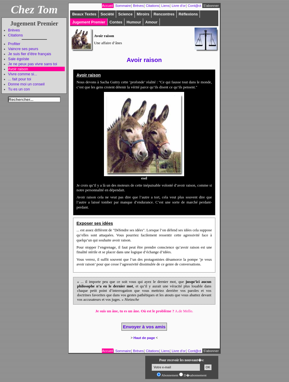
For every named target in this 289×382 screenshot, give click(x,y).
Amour (151, 22)
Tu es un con (19, 89)
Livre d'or (179, 5)
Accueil (107, 5)
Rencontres (164, 14)
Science (125, 14)
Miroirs (143, 14)
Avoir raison (18, 69)
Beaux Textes (84, 14)
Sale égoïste (18, 59)
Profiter (14, 44)
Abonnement (170, 375)
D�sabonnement (195, 375)
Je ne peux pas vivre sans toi (32, 64)
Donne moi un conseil (26, 84)
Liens (165, 5)
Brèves (14, 30)
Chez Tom (34, 9)
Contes (116, 22)
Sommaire (123, 5)
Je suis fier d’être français (29, 54)
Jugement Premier (88, 22)
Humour (134, 22)
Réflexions (188, 14)
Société (107, 14)
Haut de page (144, 338)
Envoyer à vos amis (144, 326)
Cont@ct (194, 5)
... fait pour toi (19, 79)
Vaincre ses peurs (23, 49)
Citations (15, 35)
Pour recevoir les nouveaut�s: (181, 360)
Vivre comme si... (22, 74)
